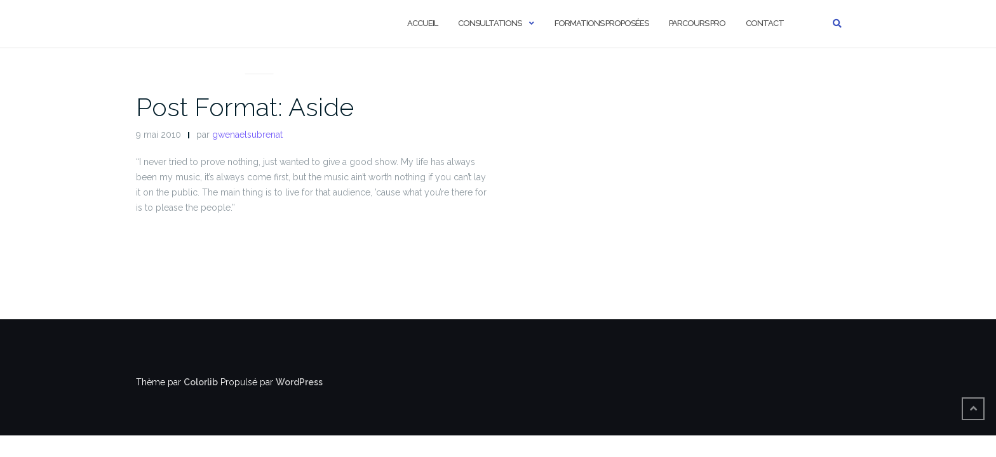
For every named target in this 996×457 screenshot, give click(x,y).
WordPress (299, 382)
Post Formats (259, 58)
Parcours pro (697, 23)
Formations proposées (602, 23)
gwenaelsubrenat (247, 134)
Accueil (422, 23)
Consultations (490, 23)
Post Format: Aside (245, 107)
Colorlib (201, 382)
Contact (765, 23)
